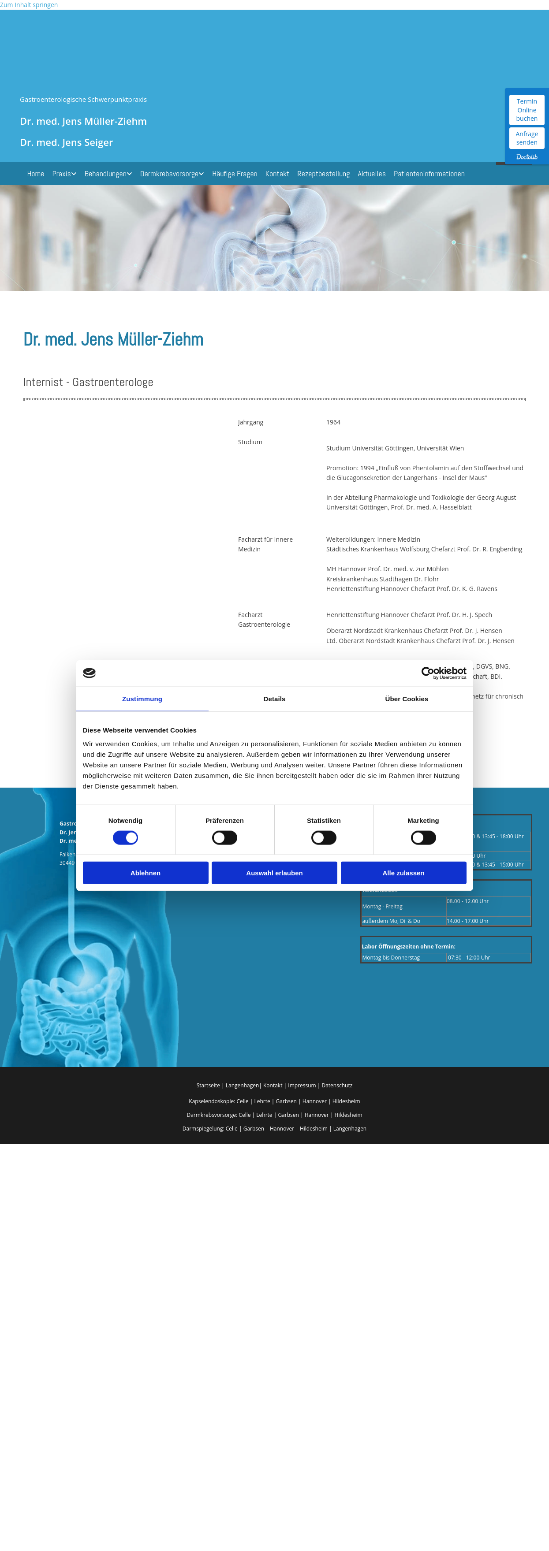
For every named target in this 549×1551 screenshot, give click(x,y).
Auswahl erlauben (274, 873)
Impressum (302, 1085)
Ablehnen (146, 873)
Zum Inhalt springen (29, 4)
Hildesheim (346, 1101)
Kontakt (277, 173)
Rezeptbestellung (323, 173)
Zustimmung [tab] (142, 698)
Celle (242, 1101)
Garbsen (286, 1101)
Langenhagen (242, 1085)
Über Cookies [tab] (407, 698)
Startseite (208, 1085)
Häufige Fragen (235, 173)
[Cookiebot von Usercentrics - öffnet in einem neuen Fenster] (428, 673)
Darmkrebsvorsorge (169, 173)
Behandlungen (106, 173)
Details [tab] (275, 698)
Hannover (315, 1101)
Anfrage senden (526, 138)
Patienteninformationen (429, 173)
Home (36, 173)
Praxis (61, 173)
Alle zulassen (403, 873)
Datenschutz (336, 1085)
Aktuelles (371, 173)
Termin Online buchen (527, 110)
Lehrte (262, 1101)
